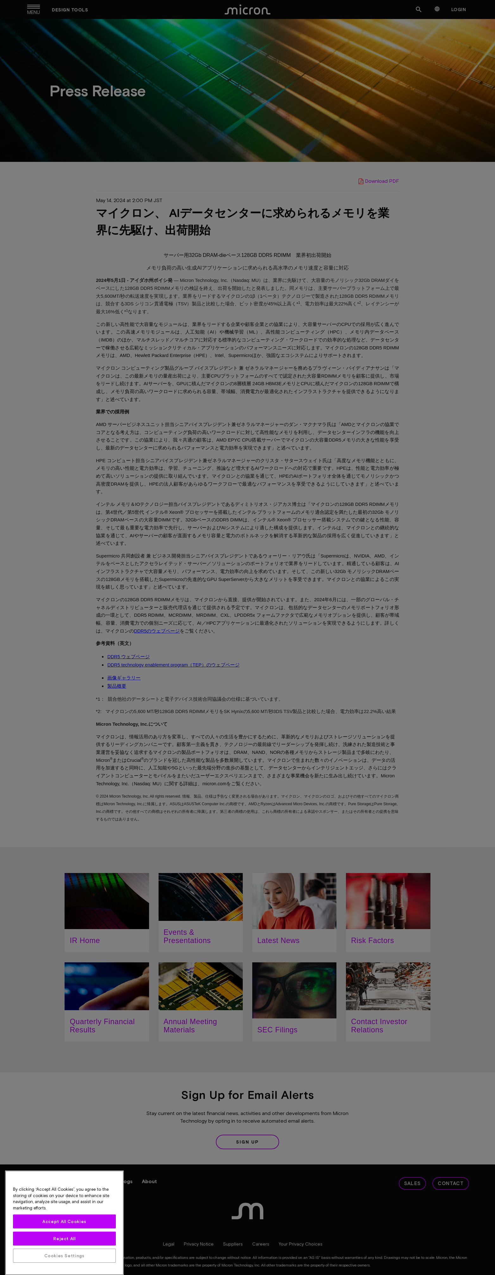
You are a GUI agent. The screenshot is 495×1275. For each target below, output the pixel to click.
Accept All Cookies (64, 1267)
